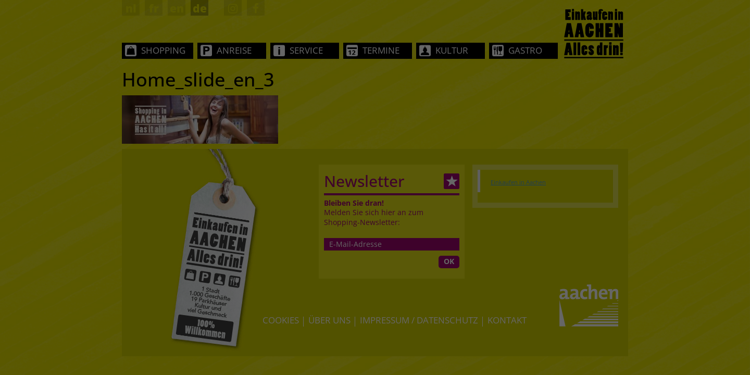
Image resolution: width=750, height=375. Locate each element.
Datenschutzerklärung (442, 156)
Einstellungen (394, 166)
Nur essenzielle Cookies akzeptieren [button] (375, 290)
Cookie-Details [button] (322, 316)
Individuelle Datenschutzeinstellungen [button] (375, 303)
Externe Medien (455, 201)
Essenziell (277, 201)
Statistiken (360, 201)
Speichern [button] (375, 267)
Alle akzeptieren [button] (375, 237)
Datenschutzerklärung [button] (380, 316)
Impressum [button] (433, 316)
